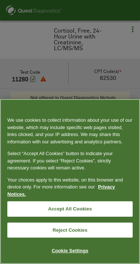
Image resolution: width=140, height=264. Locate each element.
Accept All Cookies (70, 209)
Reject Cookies (69, 230)
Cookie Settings (70, 250)
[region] (70, 181)
